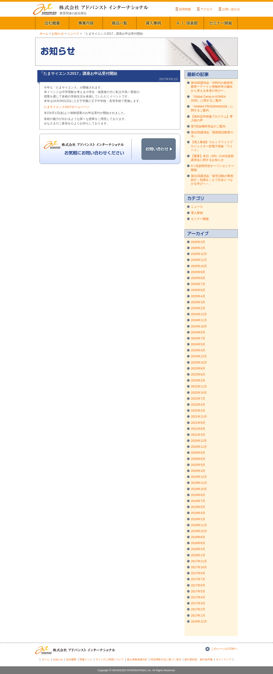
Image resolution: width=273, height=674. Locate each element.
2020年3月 (198, 470)
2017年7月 (198, 579)
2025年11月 (199, 260)
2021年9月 (198, 422)
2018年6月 (198, 543)
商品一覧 (119, 23)
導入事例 (153, 23)
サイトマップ (223, 659)
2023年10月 (199, 362)
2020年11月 (199, 446)
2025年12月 (199, 254)
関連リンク (86, 659)
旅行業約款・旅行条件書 (198, 659)
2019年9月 (198, 495)
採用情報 (185, 9)
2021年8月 (198, 428)
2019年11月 (199, 482)
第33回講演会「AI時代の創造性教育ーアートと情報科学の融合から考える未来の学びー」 (212, 86)
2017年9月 (198, 573)
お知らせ (58, 659)
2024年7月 (198, 338)
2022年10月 (199, 392)
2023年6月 (198, 374)
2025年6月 (198, 290)
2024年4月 (198, 350)
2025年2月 (198, 308)
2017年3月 (198, 603)
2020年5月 (198, 465)
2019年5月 (198, 507)
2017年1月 (198, 615)
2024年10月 (199, 326)
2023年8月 (198, 368)
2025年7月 (198, 284)
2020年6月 (198, 459)
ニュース (197, 206)
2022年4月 (198, 404)
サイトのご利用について (110, 659)
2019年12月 (199, 476)
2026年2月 (198, 248)
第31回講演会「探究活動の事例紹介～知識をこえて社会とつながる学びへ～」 (212, 179)
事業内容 (86, 23)
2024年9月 (198, 332)
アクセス (206, 9)
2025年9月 (198, 272)
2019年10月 (199, 489)
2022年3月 (198, 410)
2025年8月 (198, 278)
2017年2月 (198, 609)
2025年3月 (198, 302)
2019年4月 (198, 513)
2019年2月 (198, 519)
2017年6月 (198, 585)
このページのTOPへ (224, 648)
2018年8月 (198, 537)
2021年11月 (199, 416)
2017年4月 (198, 597)
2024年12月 (199, 314)
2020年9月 (198, 452)
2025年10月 (199, 266)
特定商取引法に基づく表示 (166, 659)
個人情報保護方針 (137, 659)
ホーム (45, 659)
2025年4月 (198, 296)
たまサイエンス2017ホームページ (66, 107)
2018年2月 (198, 555)
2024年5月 (198, 344)
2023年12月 (199, 356)
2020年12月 (199, 440)
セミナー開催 (221, 23)
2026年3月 (198, 242)
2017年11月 (199, 561)
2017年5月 (198, 591)
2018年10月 (199, 531)
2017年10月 (199, 567)
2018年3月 (198, 549)
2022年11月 (199, 386)
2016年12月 (199, 621)
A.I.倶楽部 (187, 23)
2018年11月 (199, 525)
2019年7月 (198, 501)
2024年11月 (199, 320)
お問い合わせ (231, 9)
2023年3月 (198, 380)
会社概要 (52, 23)
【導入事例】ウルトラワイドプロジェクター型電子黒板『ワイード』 (212, 146)
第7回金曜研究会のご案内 (208, 126)
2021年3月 (198, 434)
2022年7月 (198, 398)
